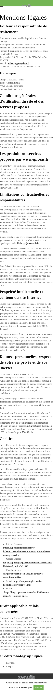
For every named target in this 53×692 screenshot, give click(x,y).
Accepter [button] (38, 687)
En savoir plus (25, 687)
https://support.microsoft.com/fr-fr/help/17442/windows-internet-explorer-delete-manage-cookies (26, 551)
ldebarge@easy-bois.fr (19, 63)
